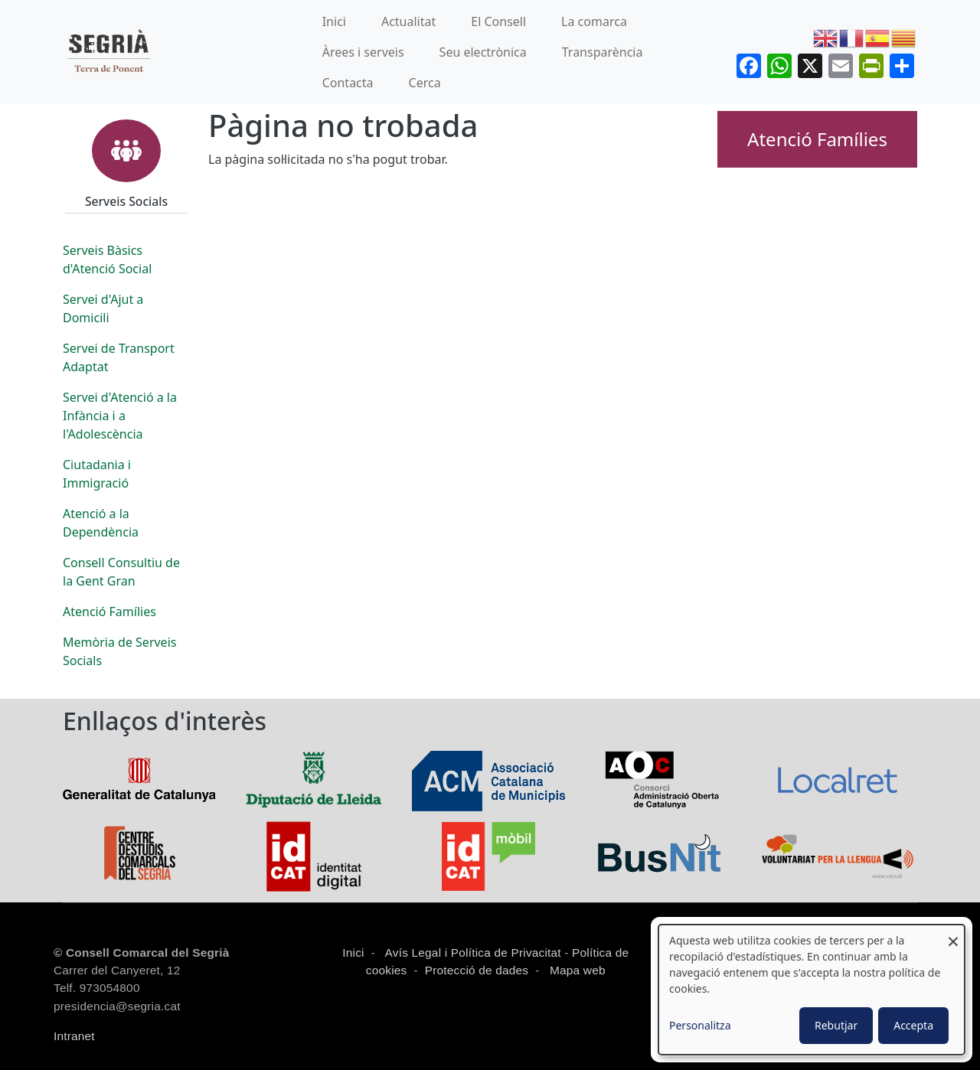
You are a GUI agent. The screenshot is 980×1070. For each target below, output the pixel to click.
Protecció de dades (477, 970)
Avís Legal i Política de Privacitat (473, 952)
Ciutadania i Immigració (97, 473)
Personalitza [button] (700, 1025)
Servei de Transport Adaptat (119, 357)
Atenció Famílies (109, 611)
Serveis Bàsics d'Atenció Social (107, 259)
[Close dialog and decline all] (953, 934)
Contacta (348, 82)
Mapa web (576, 970)
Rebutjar (836, 1025)
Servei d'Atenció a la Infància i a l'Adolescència (120, 415)
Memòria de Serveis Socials (119, 651)
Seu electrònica (483, 52)
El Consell (498, 21)
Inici (334, 21)
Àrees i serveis (363, 52)
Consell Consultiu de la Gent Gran (121, 571)
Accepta (913, 1025)
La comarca (594, 21)
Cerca (425, 82)
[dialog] (811, 990)
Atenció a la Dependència (101, 522)
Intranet (74, 1035)
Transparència (602, 52)
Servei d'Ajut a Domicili (103, 308)
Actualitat (408, 21)
